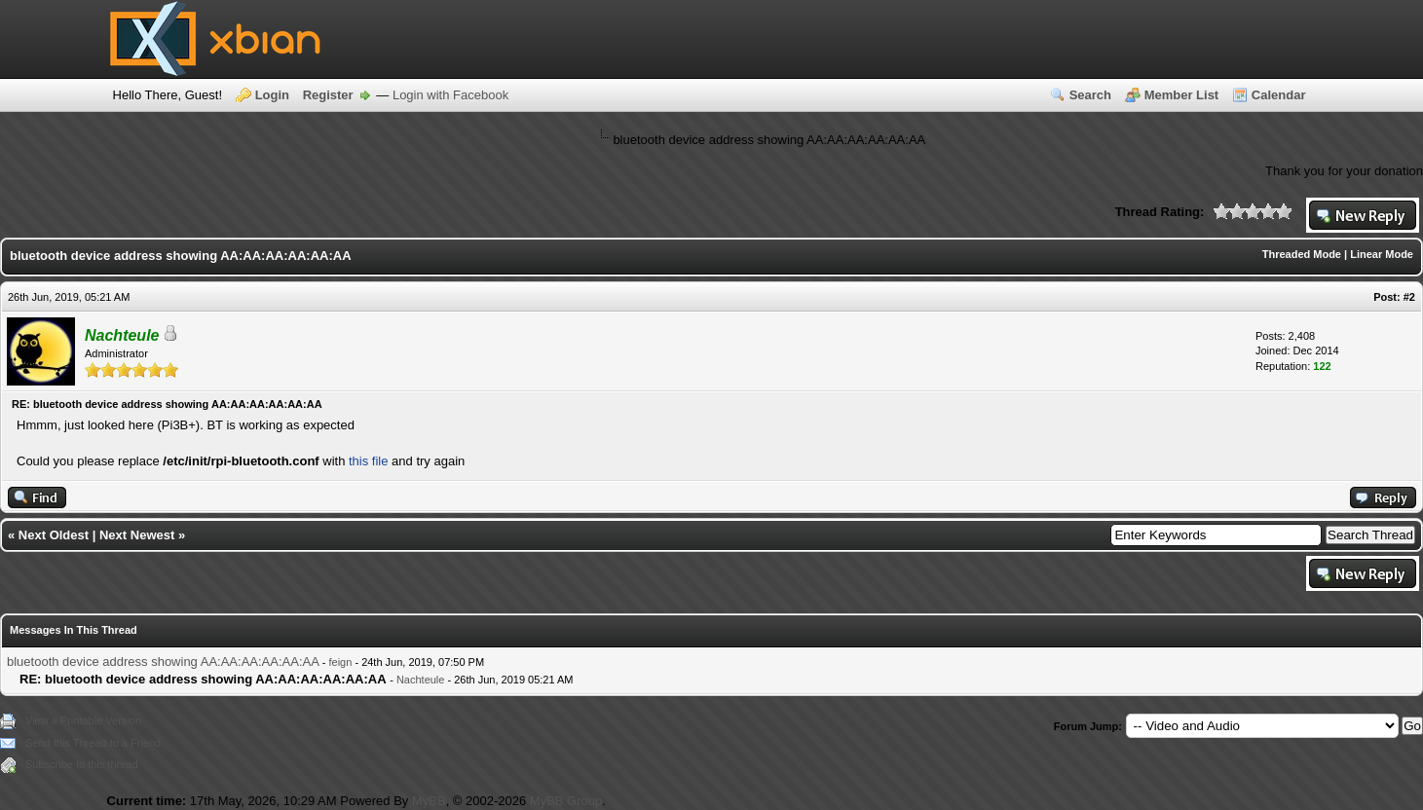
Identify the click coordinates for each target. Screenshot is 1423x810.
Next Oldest (54, 535)
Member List (1181, 95)
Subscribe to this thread (81, 764)
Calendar (1279, 95)
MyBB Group (566, 800)
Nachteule (420, 679)
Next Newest (136, 535)
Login (272, 95)
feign (341, 662)
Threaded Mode (1301, 254)
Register (328, 95)
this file (368, 461)
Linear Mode (1381, 254)
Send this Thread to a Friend (93, 743)
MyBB (429, 800)
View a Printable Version (83, 720)
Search (1090, 95)
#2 (1409, 297)
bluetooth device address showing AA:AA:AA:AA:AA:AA (162, 661)
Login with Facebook (450, 95)
